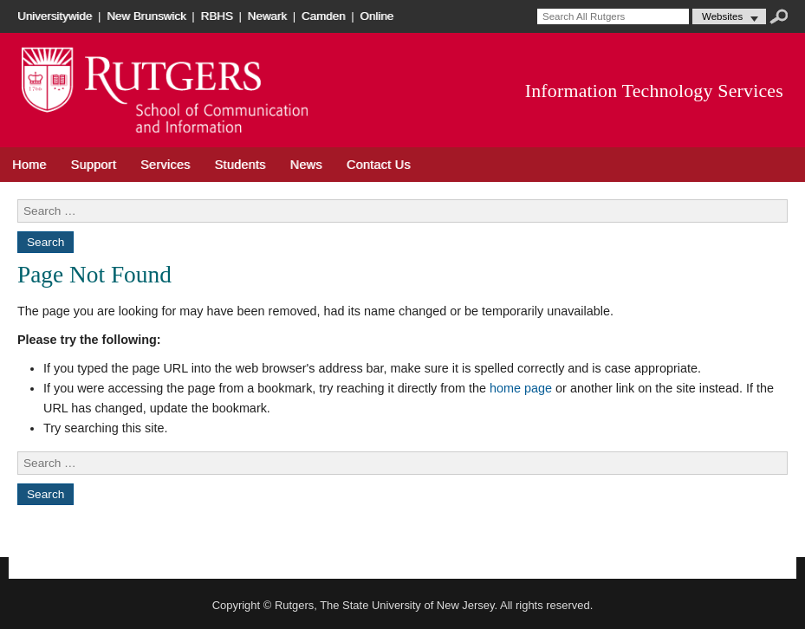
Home (29, 165)
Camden (324, 16)
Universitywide (54, 16)
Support (93, 165)
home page (521, 388)
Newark (267, 16)
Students (239, 165)
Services (165, 165)
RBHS (217, 16)
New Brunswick (146, 16)
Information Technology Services (654, 91)
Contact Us (379, 165)
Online (376, 16)
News (306, 165)
